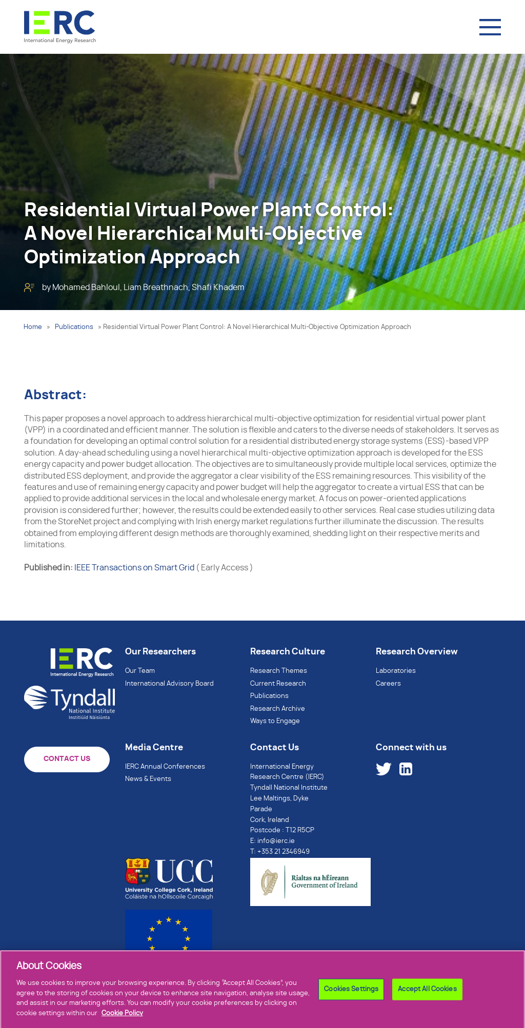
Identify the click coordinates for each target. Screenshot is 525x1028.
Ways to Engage (275, 721)
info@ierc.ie (276, 841)
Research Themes (278, 671)
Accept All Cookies (427, 992)
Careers (388, 684)
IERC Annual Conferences (165, 767)
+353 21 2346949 (283, 852)
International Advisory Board (169, 684)
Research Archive (277, 709)
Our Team (140, 671)
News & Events (148, 779)
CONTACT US (67, 759)
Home (33, 327)
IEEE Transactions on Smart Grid (134, 568)
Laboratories (396, 671)
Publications (74, 327)
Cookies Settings (351, 992)
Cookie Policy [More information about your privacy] (122, 1016)
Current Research (278, 684)
